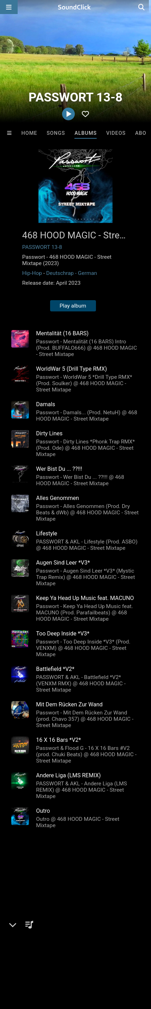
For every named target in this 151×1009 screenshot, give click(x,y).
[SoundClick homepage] (75, 7)
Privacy (62, 962)
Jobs (97, 955)
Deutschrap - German (71, 273)
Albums (85, 133)
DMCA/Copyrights (25, 962)
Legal (84, 962)
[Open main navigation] (9, 7)
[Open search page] (144, 7)
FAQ (30, 955)
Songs (56, 133)
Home (29, 133)
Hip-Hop (32, 273)
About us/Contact (62, 955)
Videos (116, 133)
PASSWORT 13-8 (42, 247)
